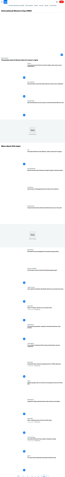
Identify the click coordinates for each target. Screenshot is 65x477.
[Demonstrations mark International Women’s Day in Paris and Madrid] (45, 90)
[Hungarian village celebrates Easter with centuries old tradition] (45, 408)
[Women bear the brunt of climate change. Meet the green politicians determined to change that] (45, 258)
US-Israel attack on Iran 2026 (16, 5)
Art (28, 149)
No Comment (4, 58)
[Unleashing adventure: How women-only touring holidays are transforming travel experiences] (45, 352)
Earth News (30, 249)
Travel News (30, 343)
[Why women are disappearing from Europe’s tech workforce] (45, 196)
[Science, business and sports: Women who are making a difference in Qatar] (45, 427)
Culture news (31, 287)
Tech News (30, 187)
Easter (36, 5)
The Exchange (31, 437)
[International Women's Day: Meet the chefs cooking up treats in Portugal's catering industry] (45, 177)
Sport (28, 455)
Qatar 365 (30, 306)
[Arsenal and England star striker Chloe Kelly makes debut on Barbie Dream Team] (45, 295)
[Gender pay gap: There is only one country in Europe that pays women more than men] (45, 389)
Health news (30, 206)
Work (28, 380)
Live (61, 1)
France (29, 63)
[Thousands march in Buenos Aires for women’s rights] (32, 60)
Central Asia (53, 5)
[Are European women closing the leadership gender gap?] (45, 277)
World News (30, 324)
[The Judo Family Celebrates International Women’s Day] (45, 464)
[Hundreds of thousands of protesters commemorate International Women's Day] (45, 333)
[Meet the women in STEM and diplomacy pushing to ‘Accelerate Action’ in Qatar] (45, 370)
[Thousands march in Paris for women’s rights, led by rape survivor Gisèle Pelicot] (45, 72)
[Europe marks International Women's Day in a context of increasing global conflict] (45, 109)
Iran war (41, 5)
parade (46, 5)
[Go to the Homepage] (5, 2)
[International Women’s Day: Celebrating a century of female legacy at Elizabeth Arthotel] (45, 158)
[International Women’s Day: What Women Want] (45, 445)
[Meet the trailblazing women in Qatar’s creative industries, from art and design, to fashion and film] (45, 314)
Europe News (30, 100)
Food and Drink (31, 168)
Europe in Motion (32, 268)
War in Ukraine (29, 5)
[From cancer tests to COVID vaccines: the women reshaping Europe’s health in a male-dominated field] (45, 214)
